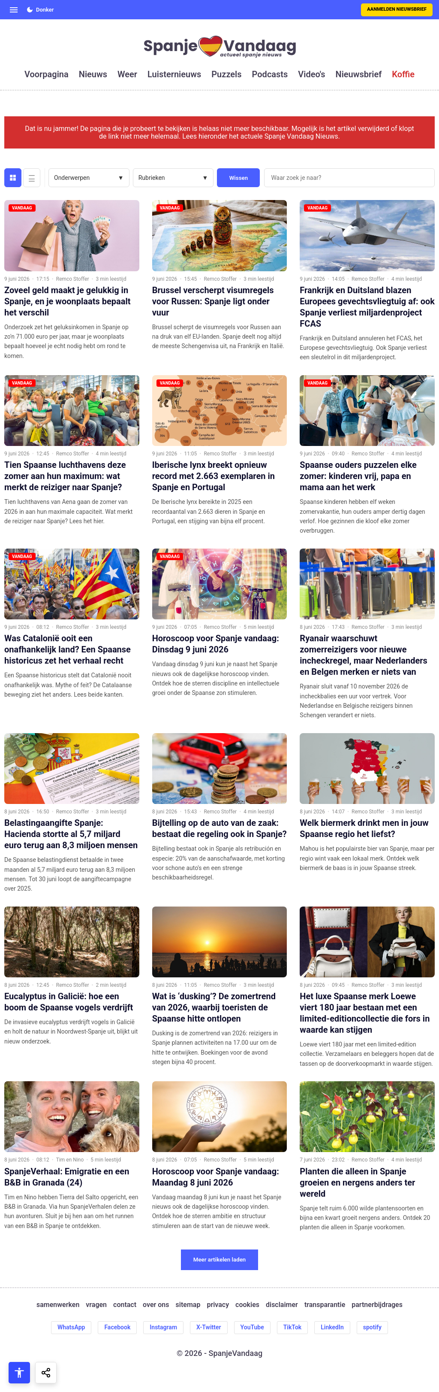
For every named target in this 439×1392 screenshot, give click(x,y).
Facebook (117, 1327)
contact (124, 1305)
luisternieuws (174, 74)
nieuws (93, 74)
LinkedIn (332, 1327)
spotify (372, 1327)
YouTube (252, 1327)
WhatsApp (71, 1327)
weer (127, 74)
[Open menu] (13, 10)
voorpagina (46, 74)
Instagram (163, 1327)
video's (311, 74)
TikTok (292, 1327)
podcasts (270, 74)
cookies (247, 1305)
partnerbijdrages (377, 1305)
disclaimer (282, 1305)
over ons (156, 1305)
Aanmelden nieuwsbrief (397, 9)
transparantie (324, 1305)
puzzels (226, 74)
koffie (403, 74)
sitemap (188, 1305)
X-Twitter (208, 1327)
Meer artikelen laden (219, 1259)
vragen (96, 1305)
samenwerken (57, 1305)
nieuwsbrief (359, 74)
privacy (218, 1305)
